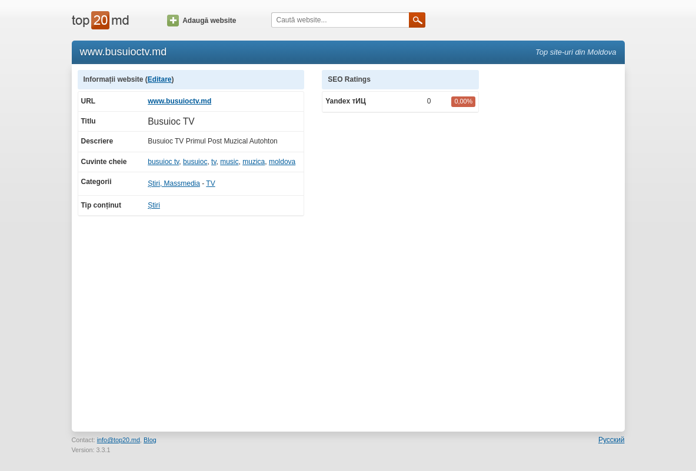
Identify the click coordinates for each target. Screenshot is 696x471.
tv (213, 162)
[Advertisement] (558, 246)
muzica (253, 162)
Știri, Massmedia (174, 183)
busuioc (195, 162)
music (229, 162)
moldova (282, 162)
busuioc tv (163, 162)
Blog (150, 439)
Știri (154, 205)
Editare (160, 79)
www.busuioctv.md (179, 101)
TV (210, 183)
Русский (611, 440)
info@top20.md (118, 439)
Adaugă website (201, 20)
